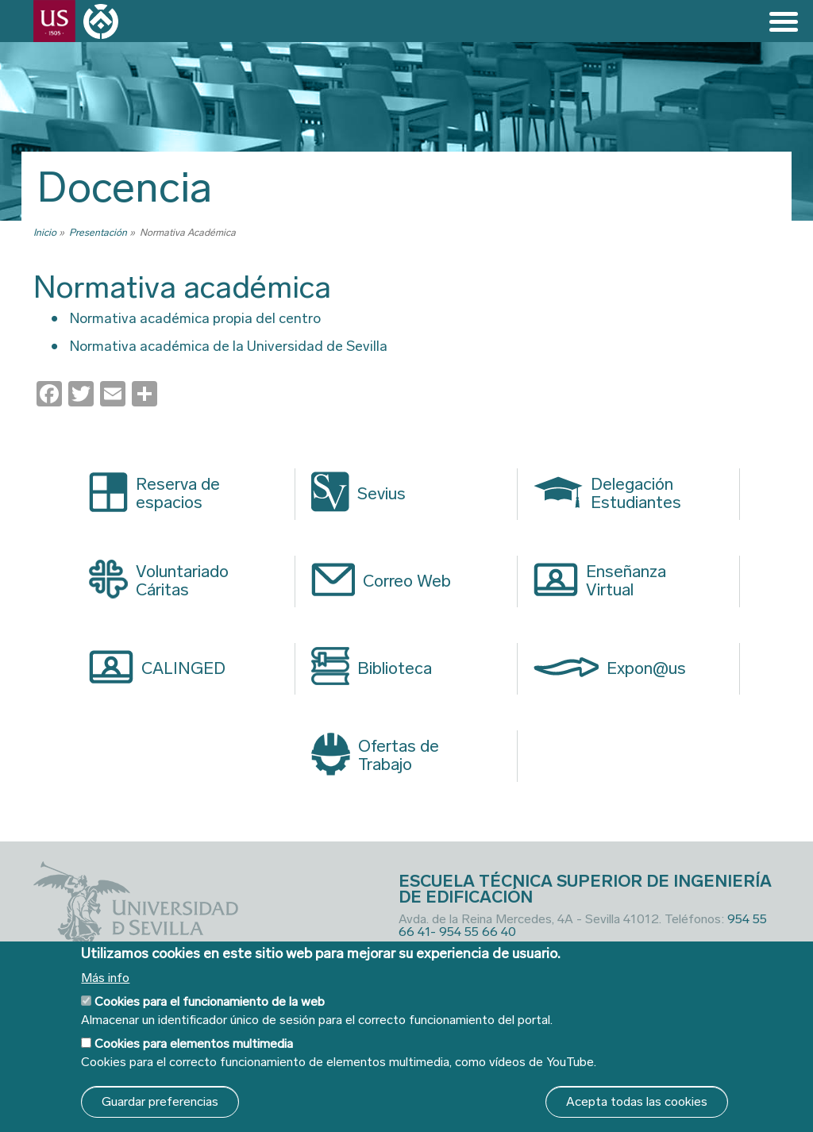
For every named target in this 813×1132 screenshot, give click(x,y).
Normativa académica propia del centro (195, 318)
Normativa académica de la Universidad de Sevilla (228, 346)
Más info (105, 978)
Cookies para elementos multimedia (193, 1043)
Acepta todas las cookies (636, 1101)
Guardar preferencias (160, 1101)
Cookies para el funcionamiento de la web (209, 1001)
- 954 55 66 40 (473, 931)
